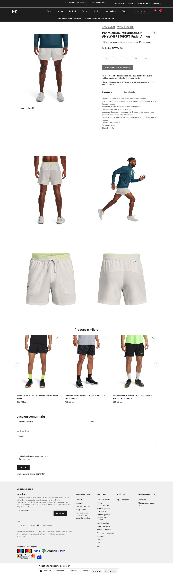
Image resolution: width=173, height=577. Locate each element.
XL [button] (136, 58)
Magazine (79, 503)
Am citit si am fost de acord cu (44, 534)
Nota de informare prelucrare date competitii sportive (83, 515)
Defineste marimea (83, 506)
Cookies (100, 539)
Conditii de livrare (103, 526)
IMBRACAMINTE (108, 27)
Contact (79, 500)
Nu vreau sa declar (46, 525)
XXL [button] (146, 58)
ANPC (99, 543)
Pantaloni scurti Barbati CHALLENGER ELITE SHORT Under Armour (132, 397)
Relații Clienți (81, 510)
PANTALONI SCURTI (125, 27)
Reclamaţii (100, 536)
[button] (154, 40)
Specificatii (129, 92)
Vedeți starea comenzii (105, 533)
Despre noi (142, 500)
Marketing (86, 571)
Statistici (74, 571)
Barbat (22, 525)
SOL (98, 546)
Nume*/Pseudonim (26, 422)
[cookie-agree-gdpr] (110, 571)
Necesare (47, 571)
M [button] (116, 58)
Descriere (107, 92)
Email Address (24, 510)
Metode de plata (103, 523)
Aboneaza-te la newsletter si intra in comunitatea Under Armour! (86, 18)
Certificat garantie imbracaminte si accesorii (103, 517)
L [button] (126, 58)
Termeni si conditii (103, 500)
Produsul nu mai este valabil (117, 67)
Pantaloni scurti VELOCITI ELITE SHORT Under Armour (37, 397)
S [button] (106, 58)
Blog (140, 509)
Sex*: (18, 521)
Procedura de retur (104, 530)
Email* (92, 422)
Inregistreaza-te (144, 4)
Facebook (125, 500)
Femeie (32, 525)
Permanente (60, 571)
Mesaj (21, 436)
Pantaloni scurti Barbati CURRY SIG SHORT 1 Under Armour (85, 397)
